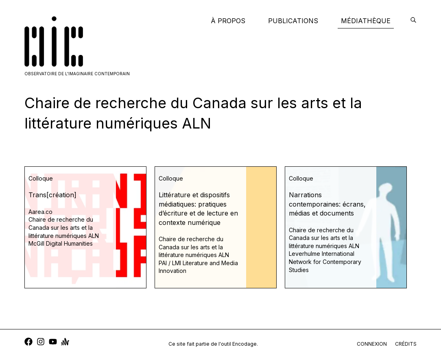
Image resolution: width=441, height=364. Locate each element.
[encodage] (413, 20)
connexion (372, 344)
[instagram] (41, 343)
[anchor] (65, 343)
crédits (406, 344)
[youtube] (53, 343)
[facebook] (28, 343)
